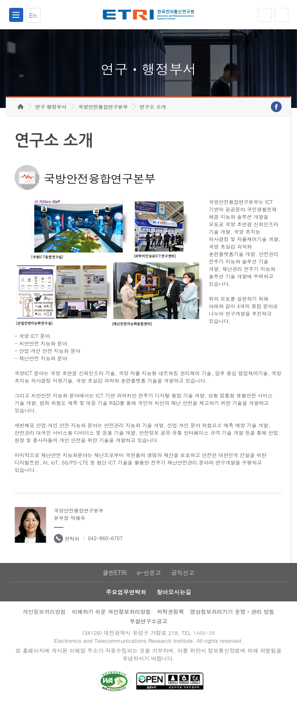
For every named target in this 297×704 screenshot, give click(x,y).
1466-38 (204, 633)
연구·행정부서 (51, 106)
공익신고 (182, 572)
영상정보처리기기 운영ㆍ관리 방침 (232, 611)
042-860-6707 (105, 537)
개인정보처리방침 (44, 611)
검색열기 (281, 15)
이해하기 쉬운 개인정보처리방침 (111, 611)
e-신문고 (149, 572)
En (33, 15)
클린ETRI (115, 572)
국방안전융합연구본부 (103, 106)
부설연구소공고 (148, 621)
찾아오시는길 (174, 592)
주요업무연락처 (126, 592)
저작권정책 (170, 611)
